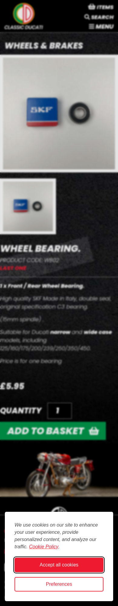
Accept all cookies (59, 564)
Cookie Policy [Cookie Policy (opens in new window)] (43, 546)
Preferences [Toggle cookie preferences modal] (59, 584)
